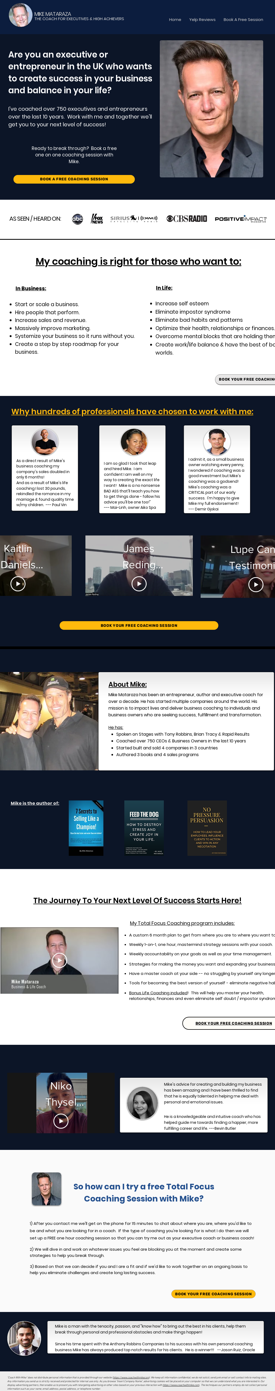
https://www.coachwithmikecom (131, 1377)
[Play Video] (18, 583)
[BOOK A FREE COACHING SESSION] (74, 179)
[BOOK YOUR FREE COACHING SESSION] (139, 625)
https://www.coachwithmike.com (181, 1385)
